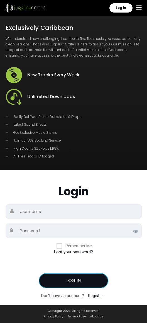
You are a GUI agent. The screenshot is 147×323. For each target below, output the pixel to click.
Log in (121, 7)
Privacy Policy (53, 316)
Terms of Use (77, 316)
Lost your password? (73, 251)
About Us (96, 316)
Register (95, 295)
